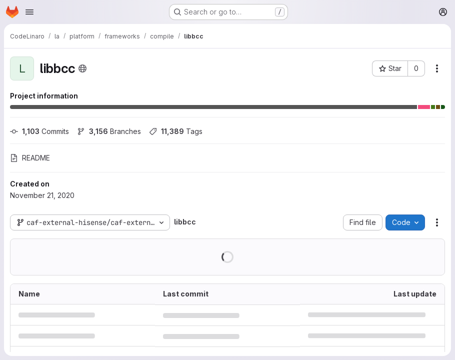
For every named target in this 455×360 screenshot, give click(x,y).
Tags (175, 131)
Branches (109, 131)
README (30, 158)
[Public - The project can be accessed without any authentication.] (82, 68)
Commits (39, 131)
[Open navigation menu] (30, 12)
